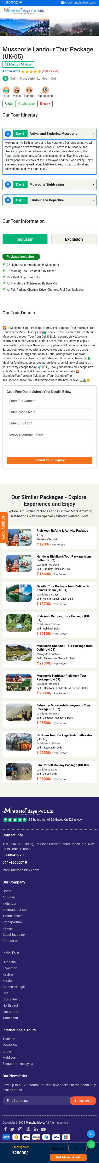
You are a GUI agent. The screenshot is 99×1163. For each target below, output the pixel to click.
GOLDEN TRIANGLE (13, 987)
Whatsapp (26, 103)
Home (6, 891)
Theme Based (12, 916)
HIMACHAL (9, 962)
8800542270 (12, 2)
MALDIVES (9, 1058)
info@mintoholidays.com (79, 2)
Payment (9, 928)
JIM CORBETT (10, 1012)
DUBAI (6, 1051)
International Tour (15, 910)
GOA (5, 993)
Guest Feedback (13, 935)
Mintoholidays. (35, 1122)
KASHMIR (8, 974)
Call (9, 103)
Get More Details (68, 1157)
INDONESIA (9, 1045)
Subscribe (83, 1101)
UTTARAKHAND (11, 999)
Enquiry (45, 103)
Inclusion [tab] (25, 239)
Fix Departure (12, 922)
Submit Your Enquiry (49, 460)
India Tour (9, 903)
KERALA (7, 981)
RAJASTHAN (9, 968)
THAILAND (8, 1039)
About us (9, 897)
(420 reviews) (50, 71)
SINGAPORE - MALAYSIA (17, 1064)
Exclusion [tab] (74, 239)
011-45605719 (14, 862)
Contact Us (10, 941)
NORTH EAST (10, 1005)
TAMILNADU (10, 1018)
